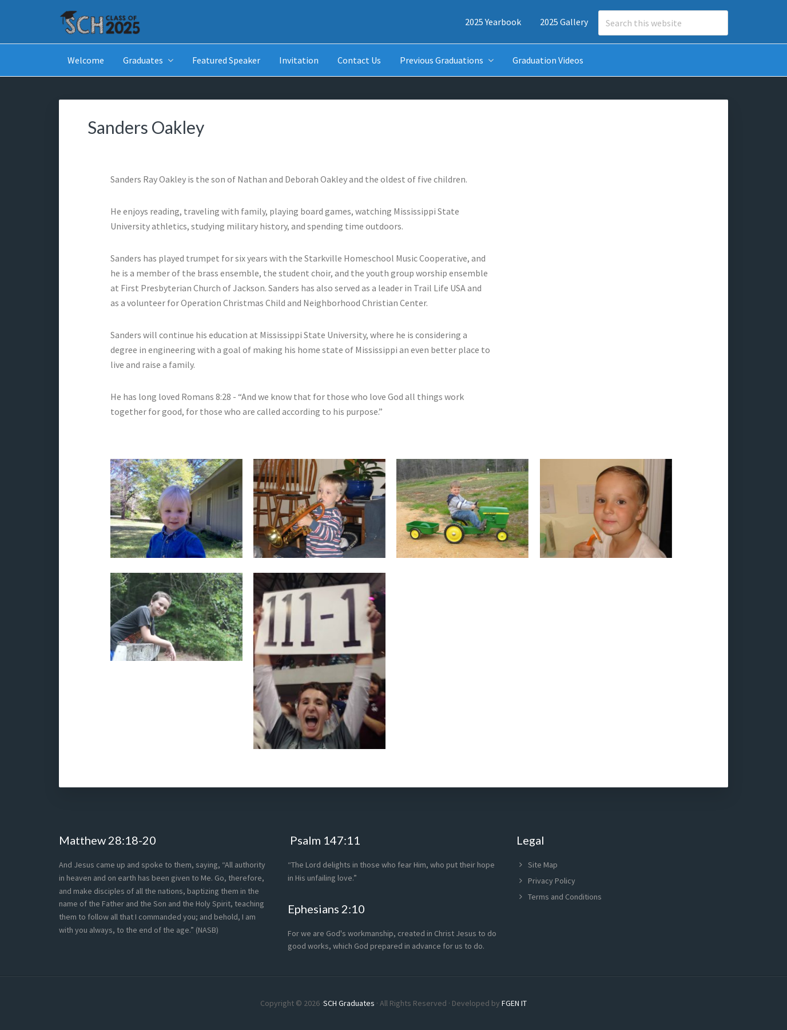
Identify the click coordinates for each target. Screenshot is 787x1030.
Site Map (543, 864)
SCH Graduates (349, 1003)
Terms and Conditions (565, 897)
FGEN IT (514, 1003)
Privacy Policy (551, 881)
